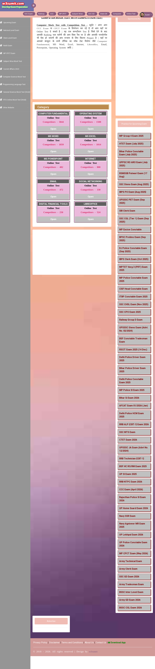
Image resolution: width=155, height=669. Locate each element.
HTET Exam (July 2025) (132, 143)
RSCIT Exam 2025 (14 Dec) (134, 359)
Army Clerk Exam (129, 581)
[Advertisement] (74, 75)
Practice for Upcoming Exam (134, 124)
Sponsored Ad (134, 19)
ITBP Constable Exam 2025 (134, 303)
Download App (120, 655)
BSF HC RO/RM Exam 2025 (134, 479)
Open (56, 128)
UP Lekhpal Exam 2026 (132, 547)
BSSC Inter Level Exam (132, 605)
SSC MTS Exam (128, 445)
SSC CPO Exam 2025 (131, 321)
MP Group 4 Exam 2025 (132, 136)
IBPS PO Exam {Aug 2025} (133, 195)
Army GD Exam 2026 (130, 612)
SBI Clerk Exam (128, 214)
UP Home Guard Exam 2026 (134, 521)
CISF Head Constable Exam (134, 295)
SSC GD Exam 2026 (130, 589)
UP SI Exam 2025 (129, 487)
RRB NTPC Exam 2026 (131, 494)
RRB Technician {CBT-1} (132, 471)
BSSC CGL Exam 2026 (131, 620)
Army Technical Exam (131, 574)
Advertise (54, 634)
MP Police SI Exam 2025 (133, 399)
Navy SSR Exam (128, 529)
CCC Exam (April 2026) (132, 502)
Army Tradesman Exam (132, 597)
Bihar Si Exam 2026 (130, 407)
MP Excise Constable (131, 232)
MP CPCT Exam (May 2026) (134, 566)
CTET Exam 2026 (129, 452)
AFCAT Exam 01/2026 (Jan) (134, 415)
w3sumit (96, 664)
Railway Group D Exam (132, 329)
